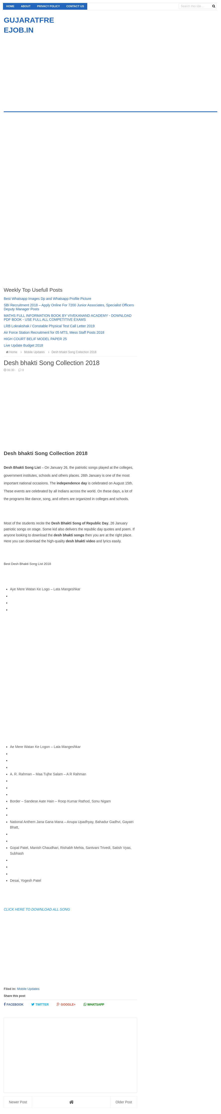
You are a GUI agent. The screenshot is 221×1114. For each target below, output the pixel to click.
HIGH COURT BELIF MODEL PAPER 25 (35, 339)
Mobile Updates (28, 989)
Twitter (40, 1004)
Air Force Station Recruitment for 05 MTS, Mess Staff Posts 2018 (54, 332)
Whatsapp (94, 1004)
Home (10, 6)
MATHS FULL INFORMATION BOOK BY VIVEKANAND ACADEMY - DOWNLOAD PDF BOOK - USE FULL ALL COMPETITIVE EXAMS (68, 318)
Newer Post (18, 1102)
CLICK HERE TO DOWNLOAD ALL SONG (37, 909)
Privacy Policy (48, 6)
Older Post (124, 1102)
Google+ (66, 1004)
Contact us (75, 6)
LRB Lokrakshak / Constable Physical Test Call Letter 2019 (49, 326)
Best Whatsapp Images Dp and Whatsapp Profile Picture (47, 299)
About (26, 6)
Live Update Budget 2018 (23, 345)
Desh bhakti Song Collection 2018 (71, 352)
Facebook (13, 1004)
